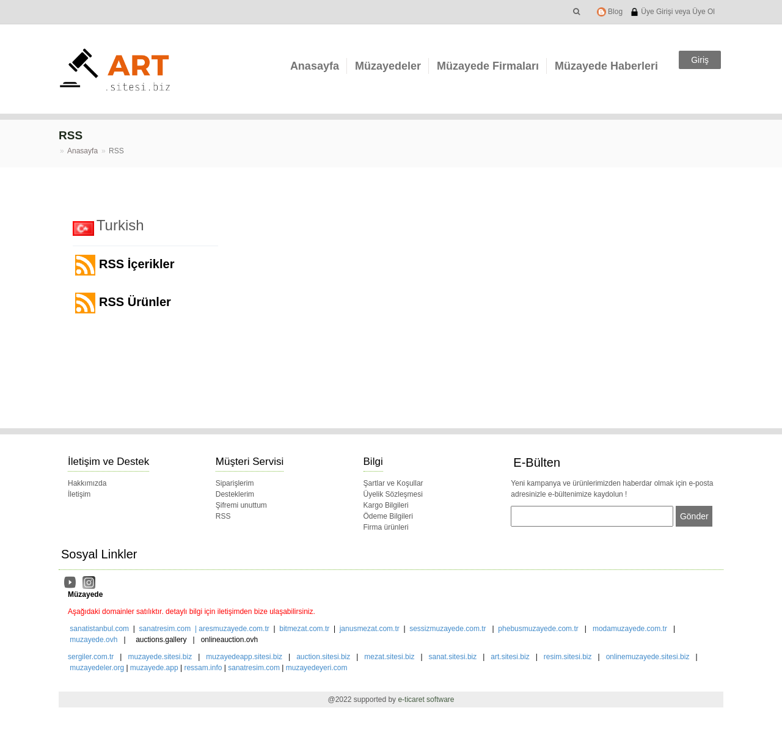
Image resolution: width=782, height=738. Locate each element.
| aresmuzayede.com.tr (230, 628)
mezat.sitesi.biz (389, 656)
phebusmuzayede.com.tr (538, 628)
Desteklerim (235, 494)
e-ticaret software (426, 699)
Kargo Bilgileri (386, 505)
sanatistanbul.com (99, 628)
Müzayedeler (388, 66)
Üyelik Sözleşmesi (393, 494)
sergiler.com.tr (91, 656)
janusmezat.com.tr (370, 628)
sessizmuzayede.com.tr (447, 628)
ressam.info (203, 667)
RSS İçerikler (124, 265)
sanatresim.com (165, 628)
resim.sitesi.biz (568, 656)
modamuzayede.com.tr (630, 628)
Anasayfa (314, 66)
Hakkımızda (87, 483)
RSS (223, 516)
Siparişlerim (235, 483)
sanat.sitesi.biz (453, 656)
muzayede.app (154, 667)
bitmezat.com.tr (304, 628)
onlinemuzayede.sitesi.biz (648, 656)
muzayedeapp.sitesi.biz (244, 656)
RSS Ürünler (123, 303)
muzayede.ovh (93, 639)
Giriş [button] (700, 60)
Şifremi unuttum (241, 505)
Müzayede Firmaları (488, 66)
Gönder (694, 516)
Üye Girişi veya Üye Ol (672, 11)
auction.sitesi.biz (323, 656)
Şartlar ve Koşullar (393, 483)
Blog (610, 11)
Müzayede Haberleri (606, 66)
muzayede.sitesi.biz (160, 656)
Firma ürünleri (386, 527)
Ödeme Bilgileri (388, 516)
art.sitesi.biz (511, 656)
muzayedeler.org (97, 667)
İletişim (79, 494)
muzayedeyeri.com (317, 667)
